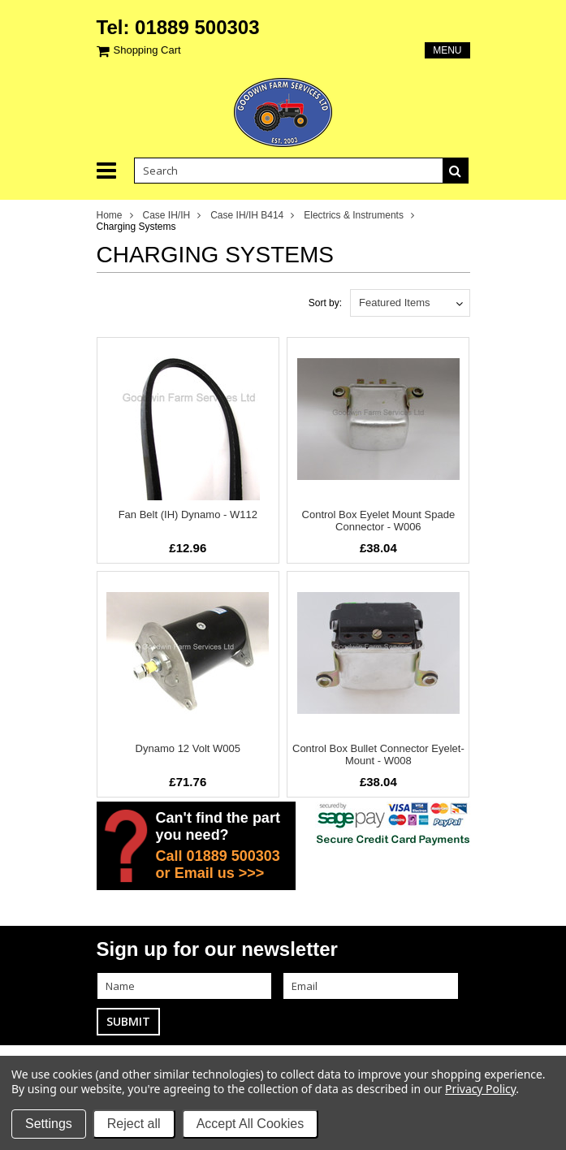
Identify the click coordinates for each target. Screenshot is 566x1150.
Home (110, 215)
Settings (48, 1124)
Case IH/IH (167, 215)
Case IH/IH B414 (246, 215)
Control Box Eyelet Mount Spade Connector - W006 (379, 520)
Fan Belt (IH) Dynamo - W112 (188, 514)
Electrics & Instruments (354, 215)
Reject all (134, 1124)
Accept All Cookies (251, 1124)
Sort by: (325, 303)
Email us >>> (220, 873)
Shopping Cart (147, 50)
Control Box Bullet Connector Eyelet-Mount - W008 (378, 754)
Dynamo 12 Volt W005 (188, 748)
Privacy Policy (480, 1088)
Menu (447, 50)
